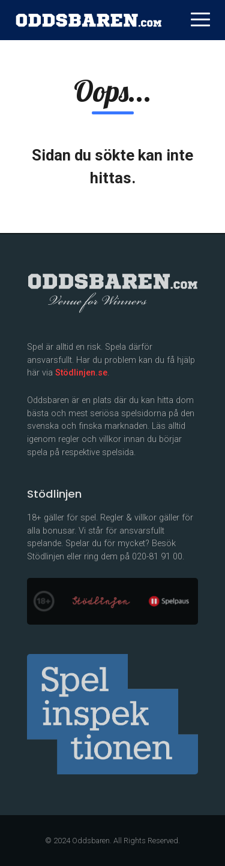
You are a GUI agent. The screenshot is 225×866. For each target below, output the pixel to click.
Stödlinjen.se (81, 373)
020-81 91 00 (157, 557)
